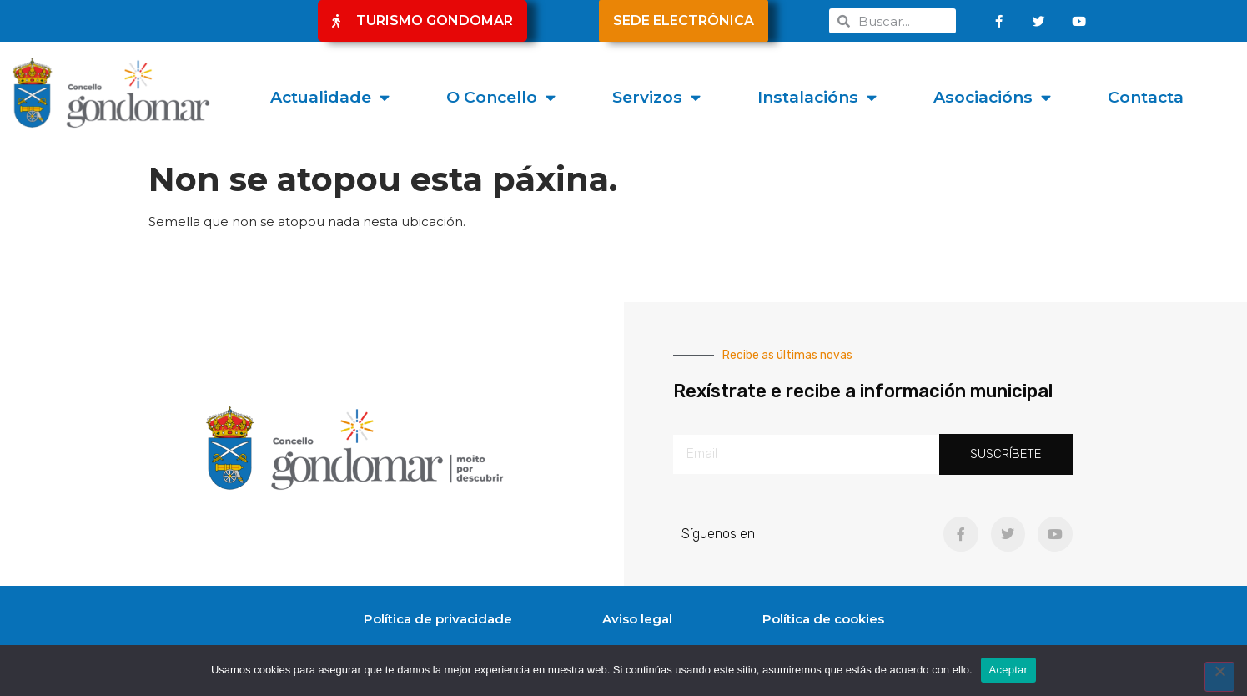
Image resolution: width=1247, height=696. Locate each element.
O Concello (501, 97)
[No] (1219, 677)
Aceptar (1008, 669)
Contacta (1146, 97)
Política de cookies (823, 619)
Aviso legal (637, 619)
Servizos (656, 97)
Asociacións (992, 97)
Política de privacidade (438, 619)
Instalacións (817, 97)
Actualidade (330, 97)
